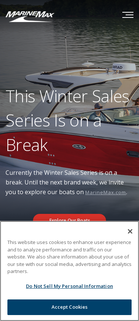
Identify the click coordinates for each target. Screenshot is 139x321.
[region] (69, 271)
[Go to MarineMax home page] (30, 16)
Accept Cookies (70, 307)
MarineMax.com (105, 192)
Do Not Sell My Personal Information (69, 286)
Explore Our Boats (69, 220)
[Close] (130, 231)
